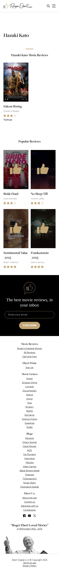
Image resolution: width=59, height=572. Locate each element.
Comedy (29, 386)
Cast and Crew (29, 356)
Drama (29, 394)
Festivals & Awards (29, 487)
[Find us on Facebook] (24, 515)
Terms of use (29, 563)
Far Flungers (29, 454)
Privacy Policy (29, 565)
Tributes (30, 462)
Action (29, 378)
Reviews (29, 438)
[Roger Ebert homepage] (17, 6)
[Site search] (48, 6)
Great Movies (29, 446)
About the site (29, 498)
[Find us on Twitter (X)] (34, 515)
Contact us (29, 502)
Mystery (29, 407)
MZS (29, 450)
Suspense (29, 423)
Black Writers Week (29, 470)
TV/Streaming (29, 478)
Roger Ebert (29, 483)
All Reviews (29, 352)
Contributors (29, 510)
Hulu (29, 403)
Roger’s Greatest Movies (29, 348)
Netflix (29, 411)
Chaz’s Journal (29, 442)
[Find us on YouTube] (29, 516)
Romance (29, 415)
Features (29, 474)
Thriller (29, 427)
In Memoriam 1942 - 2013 (29, 529)
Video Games (29, 466)
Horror (29, 399)
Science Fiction (29, 419)
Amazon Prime (29, 382)
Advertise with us (29, 506)
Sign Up (29, 367)
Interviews (29, 458)
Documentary (30, 390)
